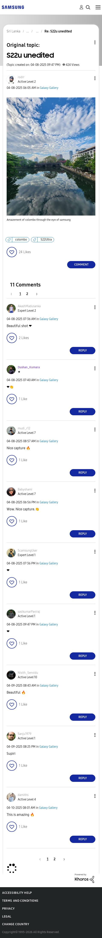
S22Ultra (46, 239)
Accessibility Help (17, 893)
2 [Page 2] (27, 294)
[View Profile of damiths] (23, 795)
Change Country (15, 924)
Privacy (8, 908)
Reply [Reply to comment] (82, 350)
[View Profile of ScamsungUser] (27, 550)
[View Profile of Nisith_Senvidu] (28, 673)
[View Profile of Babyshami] (25, 489)
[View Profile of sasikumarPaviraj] (29, 612)
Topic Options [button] (87, 42)
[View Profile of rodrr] (21, 77)
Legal (6, 916)
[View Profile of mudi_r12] (24, 428)
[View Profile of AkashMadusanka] (29, 306)
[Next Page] (35, 293)
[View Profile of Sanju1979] (24, 734)
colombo (21, 239)
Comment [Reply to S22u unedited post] (81, 264)
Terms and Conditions (20, 901)
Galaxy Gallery (49, 88)
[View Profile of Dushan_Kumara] (29, 367)
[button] (88, 78)
